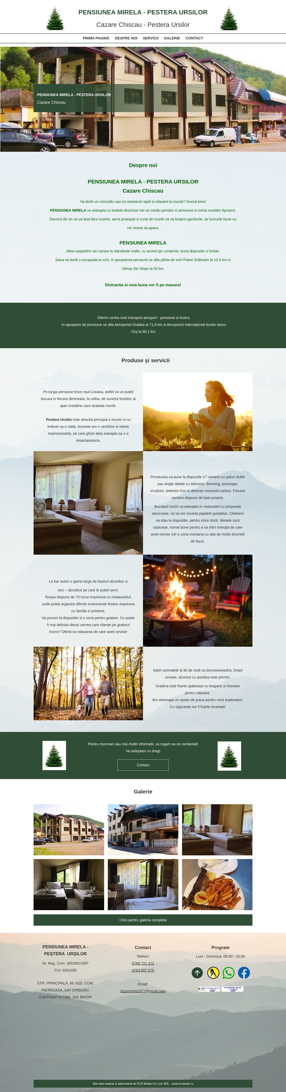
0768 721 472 (143, 963)
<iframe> (143, 1041)
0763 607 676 (143, 970)
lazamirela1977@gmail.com (142, 991)
